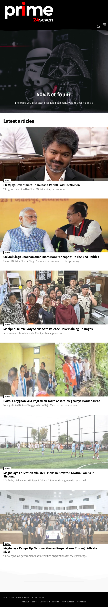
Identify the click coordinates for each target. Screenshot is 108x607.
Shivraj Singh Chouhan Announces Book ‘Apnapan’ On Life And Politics (51, 257)
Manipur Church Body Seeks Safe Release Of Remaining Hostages (48, 329)
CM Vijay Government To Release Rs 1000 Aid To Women (41, 185)
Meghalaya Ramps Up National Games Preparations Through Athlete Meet (50, 550)
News (7, 181)
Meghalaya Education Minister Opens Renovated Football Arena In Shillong (48, 474)
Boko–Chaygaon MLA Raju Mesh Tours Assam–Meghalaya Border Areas (51, 401)
